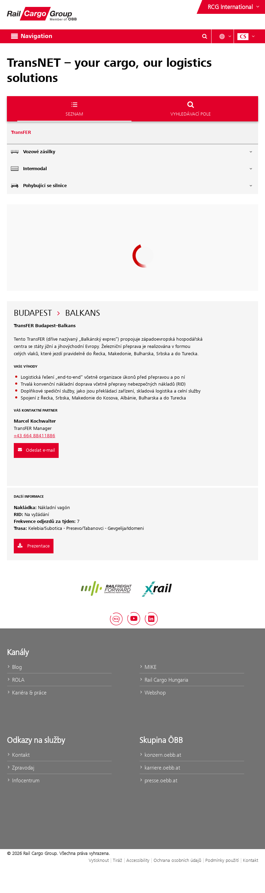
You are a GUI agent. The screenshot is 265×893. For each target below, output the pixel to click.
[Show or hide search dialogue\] (205, 36)
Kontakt (18, 755)
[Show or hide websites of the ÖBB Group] (234, 7)
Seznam (74, 108)
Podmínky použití (222, 860)
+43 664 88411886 (34, 436)
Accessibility (137, 860)
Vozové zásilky (131, 151)
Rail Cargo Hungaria (163, 679)
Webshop (152, 692)
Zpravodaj (20, 767)
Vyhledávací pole (190, 108)
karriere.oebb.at (159, 767)
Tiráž (117, 860)
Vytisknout (99, 860)
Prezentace (34, 546)
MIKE (147, 667)
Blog (14, 667)
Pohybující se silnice (131, 185)
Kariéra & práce (27, 692)
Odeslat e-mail (36, 450)
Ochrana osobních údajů (177, 860)
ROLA (15, 679)
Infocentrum (23, 780)
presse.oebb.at (158, 780)
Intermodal (131, 168)
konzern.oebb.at (160, 755)
